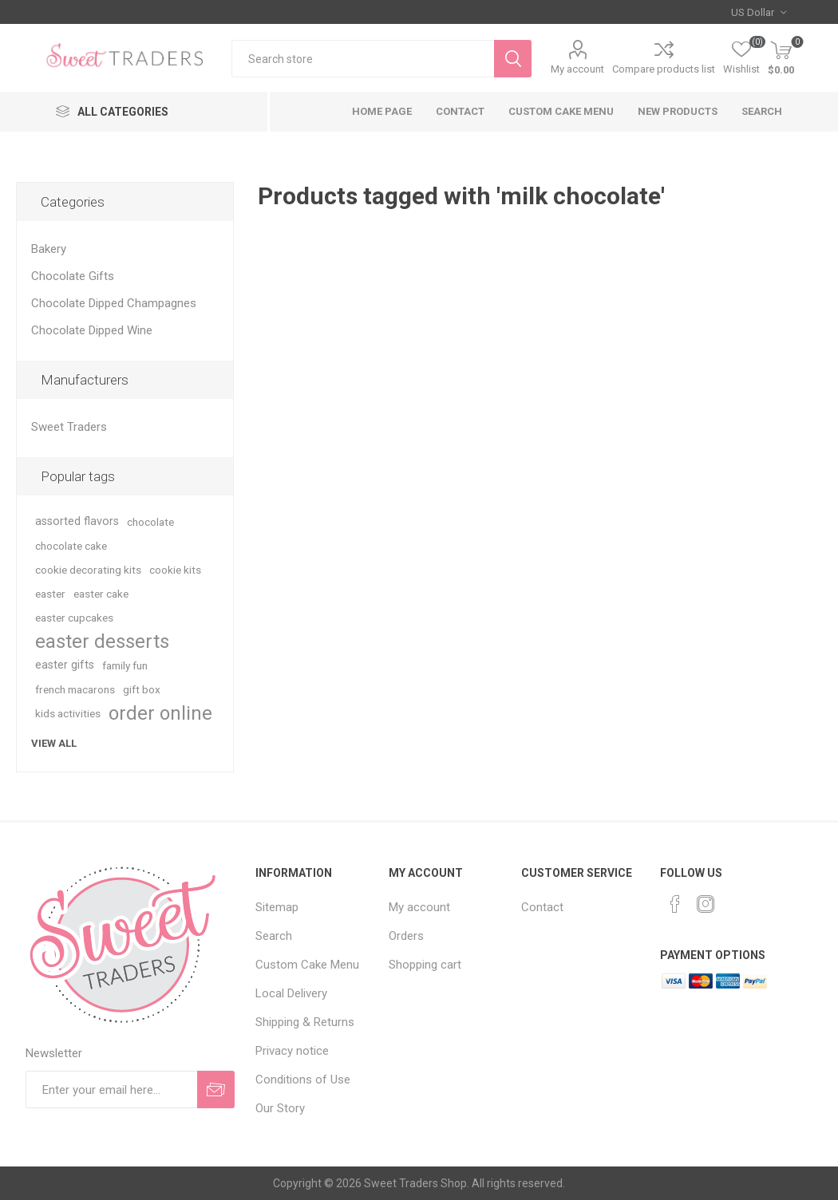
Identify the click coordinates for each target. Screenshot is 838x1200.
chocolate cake (71, 545)
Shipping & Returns (304, 1022)
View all (54, 743)
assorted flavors (77, 521)
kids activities (68, 713)
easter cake (100, 593)
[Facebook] (675, 904)
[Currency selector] (758, 12)
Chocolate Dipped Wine (91, 330)
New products (677, 111)
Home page (382, 111)
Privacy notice (292, 1051)
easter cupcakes (74, 617)
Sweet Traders (69, 427)
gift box (141, 689)
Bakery (48, 249)
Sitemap (276, 907)
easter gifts (64, 665)
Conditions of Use (302, 1079)
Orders (406, 936)
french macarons (75, 689)
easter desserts (102, 641)
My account (577, 69)
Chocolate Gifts (72, 276)
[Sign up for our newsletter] (112, 1089)
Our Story (280, 1108)
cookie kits (175, 569)
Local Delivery (291, 993)
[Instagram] (705, 904)
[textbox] (362, 58)
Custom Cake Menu (561, 111)
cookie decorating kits (88, 569)
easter (50, 593)
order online (160, 713)
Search (761, 111)
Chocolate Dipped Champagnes (113, 303)
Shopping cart (425, 964)
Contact (460, 111)
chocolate (150, 521)
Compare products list (663, 69)
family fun (125, 665)
